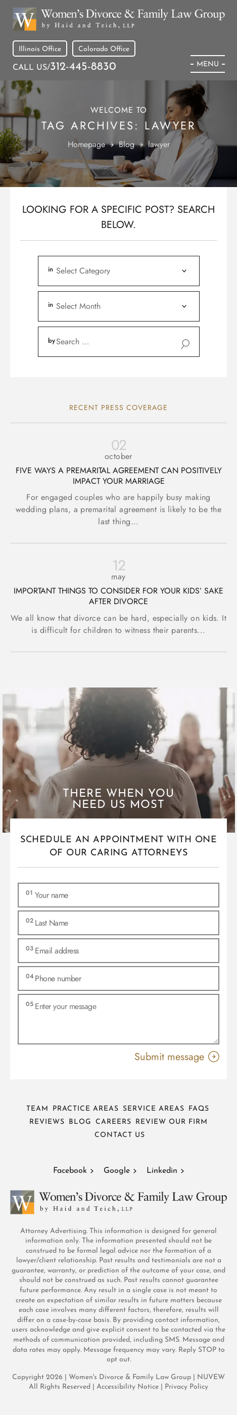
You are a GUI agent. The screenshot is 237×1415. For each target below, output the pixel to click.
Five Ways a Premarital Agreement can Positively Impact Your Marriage (119, 476)
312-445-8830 (83, 67)
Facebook (70, 1171)
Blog (80, 1122)
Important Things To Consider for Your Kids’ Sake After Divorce (118, 596)
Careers (113, 1122)
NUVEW (211, 1377)
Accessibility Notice (129, 1387)
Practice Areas (86, 1109)
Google (117, 1171)
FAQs (198, 1109)
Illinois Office (40, 49)
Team (37, 1109)
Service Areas (153, 1109)
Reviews (47, 1122)
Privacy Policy (186, 1387)
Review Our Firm (171, 1122)
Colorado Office (103, 49)
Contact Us (119, 1135)
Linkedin (162, 1171)
